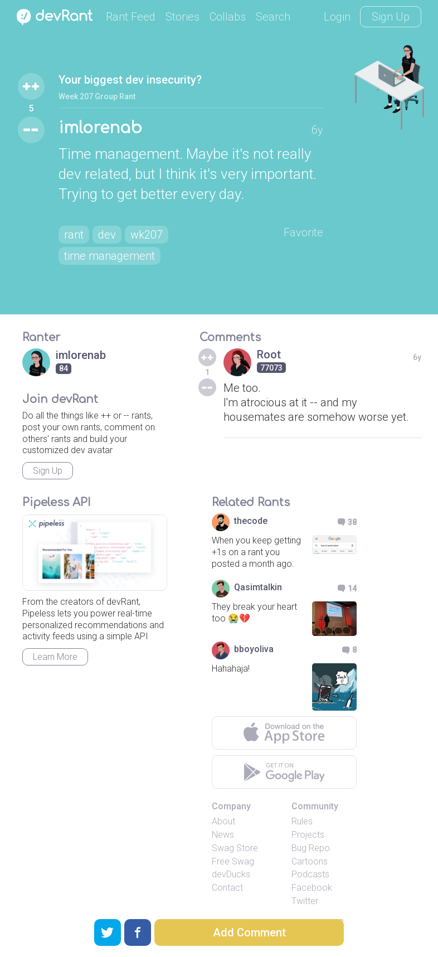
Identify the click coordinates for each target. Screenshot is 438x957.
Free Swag (233, 861)
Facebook (311, 887)
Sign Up (391, 16)
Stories (182, 16)
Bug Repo (310, 848)
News (223, 834)
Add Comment (249, 932)
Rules (302, 821)
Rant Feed (130, 16)
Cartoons (309, 861)
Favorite (303, 232)
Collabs (228, 16)
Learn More (55, 657)
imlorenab (100, 128)
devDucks (231, 874)
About (223, 821)
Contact (227, 887)
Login (337, 16)
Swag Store (235, 848)
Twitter (304, 901)
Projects (307, 834)
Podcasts (310, 874)
